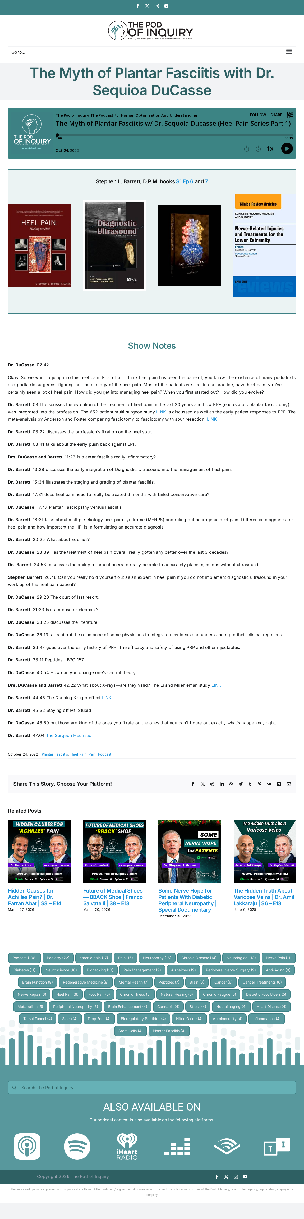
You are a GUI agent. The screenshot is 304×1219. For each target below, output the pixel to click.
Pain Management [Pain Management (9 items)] (142, 970)
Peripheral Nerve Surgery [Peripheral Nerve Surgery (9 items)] (231, 970)
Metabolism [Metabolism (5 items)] (30, 1006)
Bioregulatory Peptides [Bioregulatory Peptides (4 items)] (143, 1018)
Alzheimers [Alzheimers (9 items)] (183, 970)
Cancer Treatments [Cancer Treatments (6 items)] (262, 982)
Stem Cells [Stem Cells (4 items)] (130, 1031)
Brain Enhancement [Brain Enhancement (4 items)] (128, 1006)
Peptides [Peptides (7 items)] (169, 982)
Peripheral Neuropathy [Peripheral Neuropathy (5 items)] (75, 1006)
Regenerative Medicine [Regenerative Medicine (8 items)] (86, 982)
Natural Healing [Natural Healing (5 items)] (177, 994)
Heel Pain (78, 754)
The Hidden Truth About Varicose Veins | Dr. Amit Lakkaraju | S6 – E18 (264, 897)
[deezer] (177, 1135)
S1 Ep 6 (185, 181)
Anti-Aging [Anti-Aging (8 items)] (278, 970)
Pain (92, 754)
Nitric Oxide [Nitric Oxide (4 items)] (189, 1018)
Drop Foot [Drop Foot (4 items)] (99, 1018)
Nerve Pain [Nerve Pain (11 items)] (279, 958)
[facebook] (217, 1177)
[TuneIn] (277, 1135)
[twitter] (226, 1177)
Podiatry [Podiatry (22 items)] (58, 958)
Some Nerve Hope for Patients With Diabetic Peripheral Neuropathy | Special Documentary (187, 900)
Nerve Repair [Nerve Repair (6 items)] (32, 994)
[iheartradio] (127, 1135)
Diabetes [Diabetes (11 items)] (24, 970)
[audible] (227, 1135)
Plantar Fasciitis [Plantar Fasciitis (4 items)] (169, 1031)
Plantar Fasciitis (55, 754)
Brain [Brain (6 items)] (197, 982)
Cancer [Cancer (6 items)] (223, 982)
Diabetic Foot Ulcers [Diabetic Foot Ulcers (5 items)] (266, 994)
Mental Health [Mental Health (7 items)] (134, 982)
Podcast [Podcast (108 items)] (24, 958)
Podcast (105, 754)
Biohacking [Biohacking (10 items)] (100, 970)
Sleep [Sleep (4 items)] (70, 1018)
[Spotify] (77, 1135)
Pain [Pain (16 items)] (125, 958)
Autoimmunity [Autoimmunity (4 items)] (228, 1018)
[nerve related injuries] (264, 196)
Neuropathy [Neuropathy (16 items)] (157, 958)
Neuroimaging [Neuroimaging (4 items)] (231, 1006)
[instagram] (236, 1177)
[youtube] (245, 1177)
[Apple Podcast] (27, 1135)
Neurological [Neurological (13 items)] (241, 958)
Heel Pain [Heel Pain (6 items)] (67, 994)
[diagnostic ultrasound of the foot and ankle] (114, 202)
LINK (161, 412)
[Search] (14, 1087)
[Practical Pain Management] (189, 207)
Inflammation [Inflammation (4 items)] (266, 1018)
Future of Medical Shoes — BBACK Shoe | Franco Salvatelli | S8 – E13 (113, 897)
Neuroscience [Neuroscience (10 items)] (61, 970)
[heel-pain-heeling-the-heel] (39, 206)
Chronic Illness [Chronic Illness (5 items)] (135, 994)
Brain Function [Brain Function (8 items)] (37, 982)
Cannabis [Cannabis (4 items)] (168, 1006)
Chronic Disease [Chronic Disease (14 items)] (199, 958)
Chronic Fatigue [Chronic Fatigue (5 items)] (219, 994)
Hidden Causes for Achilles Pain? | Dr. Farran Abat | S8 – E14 (34, 897)
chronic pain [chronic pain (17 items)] (94, 958)
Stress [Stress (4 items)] (198, 1006)
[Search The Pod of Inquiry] (152, 1087)
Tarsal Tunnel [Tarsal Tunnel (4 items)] (37, 1018)
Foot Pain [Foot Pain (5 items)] (99, 994)
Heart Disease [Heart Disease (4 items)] (272, 1006)
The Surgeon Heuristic (68, 735)
